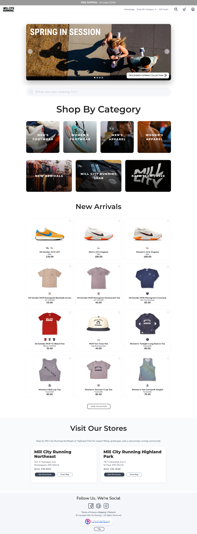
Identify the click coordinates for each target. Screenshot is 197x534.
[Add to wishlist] (70, 221)
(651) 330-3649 (112, 469)
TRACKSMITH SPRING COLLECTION (146, 75)
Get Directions (45, 474)
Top (99, 529)
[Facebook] (91, 506)
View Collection (99, 406)
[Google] (98, 506)
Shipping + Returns (107, 512)
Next (167, 51)
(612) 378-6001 (42, 469)
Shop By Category (145, 9)
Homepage (129, 9)
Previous (30, 51)
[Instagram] (106, 506)
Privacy (92, 512)
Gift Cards (163, 9)
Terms (84, 512)
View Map (64, 474)
